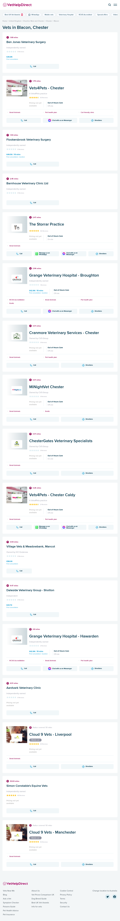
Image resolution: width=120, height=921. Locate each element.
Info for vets (37, 906)
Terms (62, 898)
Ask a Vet (7, 898)
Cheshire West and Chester (33, 21)
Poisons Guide (9, 906)
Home (4, 21)
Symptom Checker (11, 902)
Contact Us (65, 906)
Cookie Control (66, 891)
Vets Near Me (9, 891)
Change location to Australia (105, 891)
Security (63, 902)
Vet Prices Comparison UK (43, 895)
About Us (36, 891)
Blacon (56, 21)
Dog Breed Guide (39, 898)
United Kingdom (15, 21)
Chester (49, 21)
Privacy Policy (66, 895)
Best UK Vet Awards (40, 902)
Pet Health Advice (11, 910)
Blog (5, 895)
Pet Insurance (9, 914)
